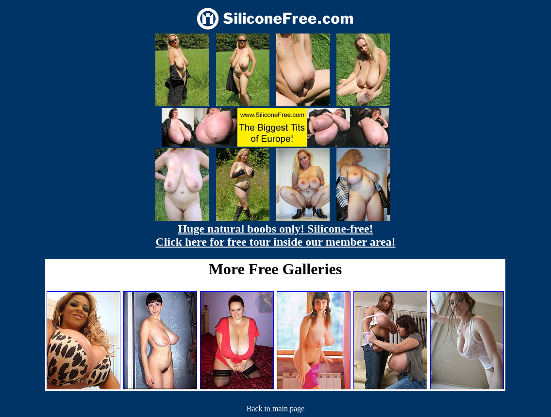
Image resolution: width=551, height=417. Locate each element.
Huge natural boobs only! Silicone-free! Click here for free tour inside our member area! (275, 235)
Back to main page (276, 408)
